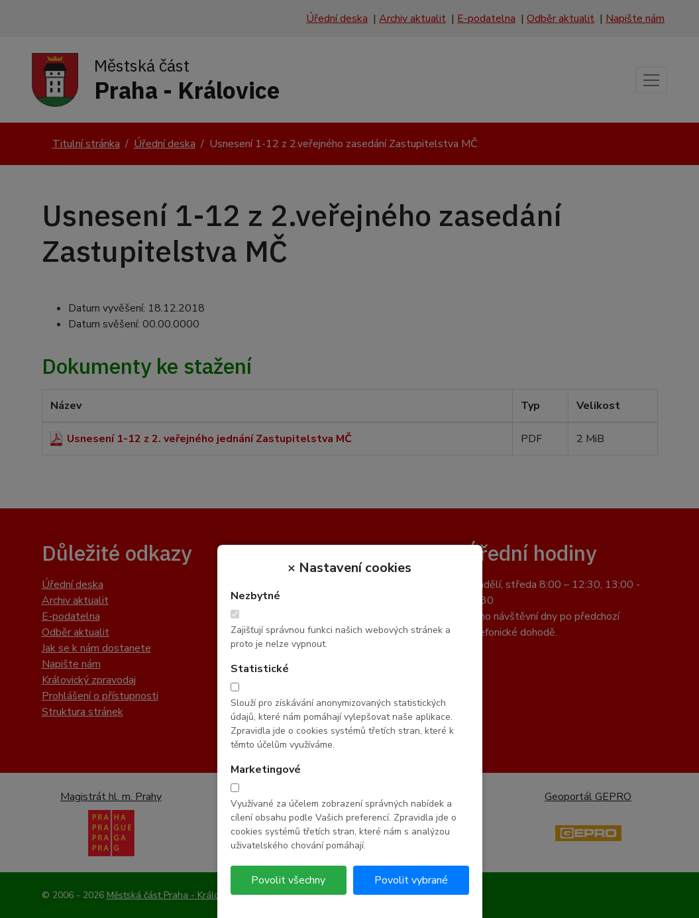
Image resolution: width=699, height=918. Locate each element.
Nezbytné (255, 596)
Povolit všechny (288, 880)
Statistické (260, 668)
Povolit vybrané (411, 880)
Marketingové (266, 769)
